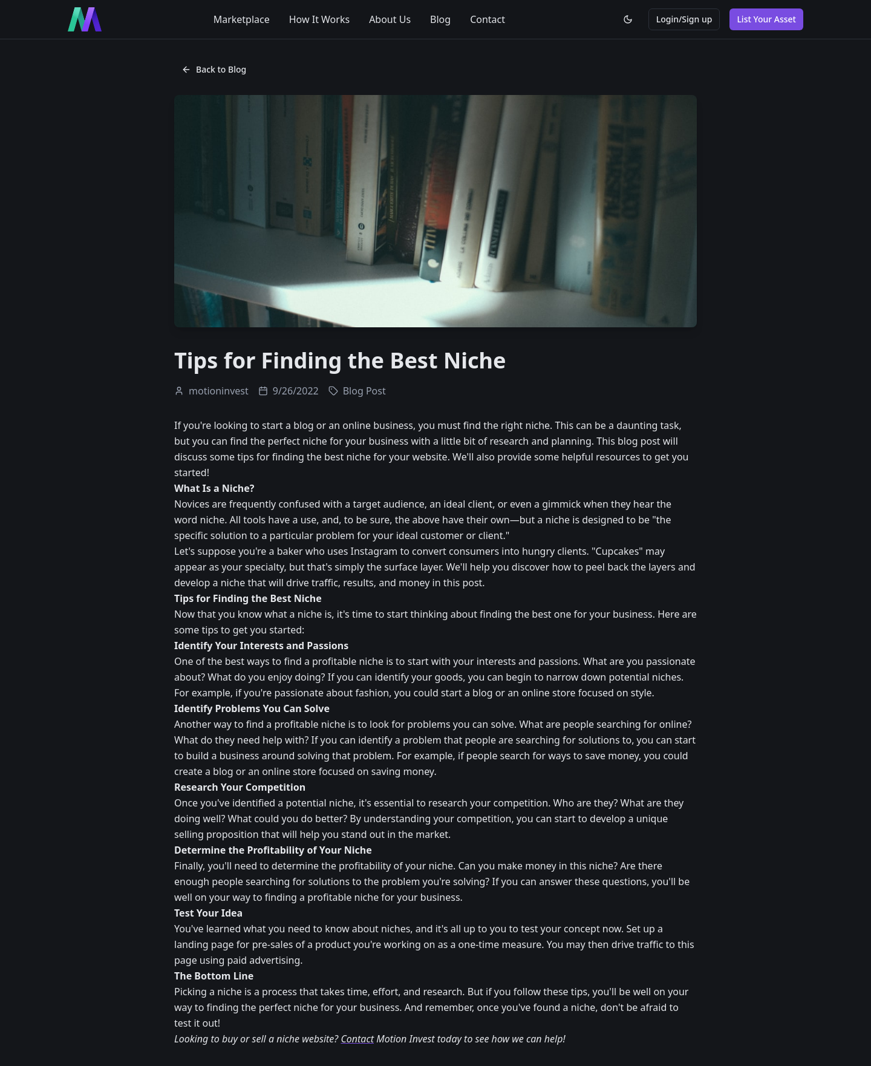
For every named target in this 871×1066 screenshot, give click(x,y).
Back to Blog (213, 69)
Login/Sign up (684, 19)
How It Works (319, 19)
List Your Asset (766, 19)
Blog (440, 19)
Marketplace (242, 19)
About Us (390, 19)
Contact (487, 19)
